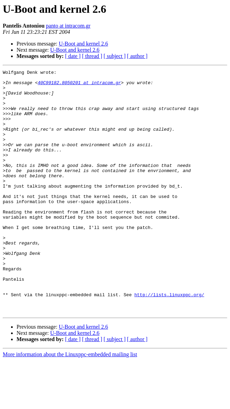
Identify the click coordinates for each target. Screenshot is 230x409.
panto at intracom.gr (68, 26)
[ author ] (137, 56)
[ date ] (73, 56)
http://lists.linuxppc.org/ (169, 340)
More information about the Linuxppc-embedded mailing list (70, 403)
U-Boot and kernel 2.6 (83, 44)
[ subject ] (115, 56)
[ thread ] (92, 56)
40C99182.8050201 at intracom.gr (79, 85)
